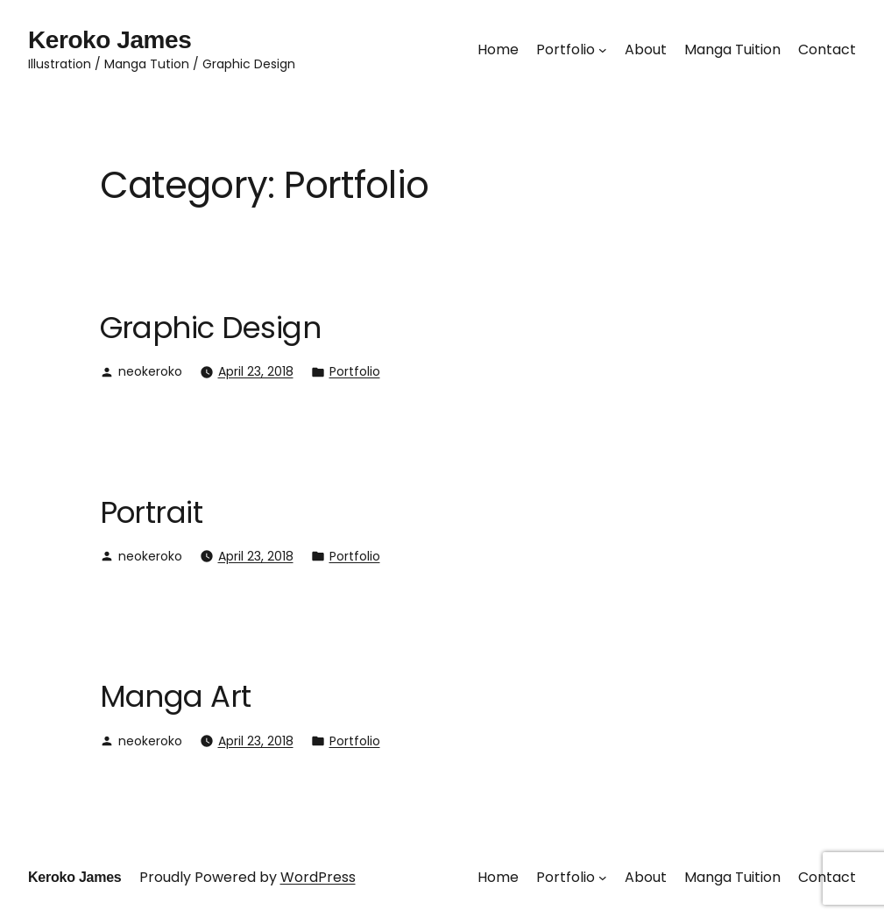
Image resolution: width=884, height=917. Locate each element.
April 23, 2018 (255, 371)
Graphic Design (211, 327)
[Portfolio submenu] (602, 50)
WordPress (318, 877)
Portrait (151, 512)
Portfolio (354, 371)
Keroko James (109, 39)
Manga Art (175, 696)
